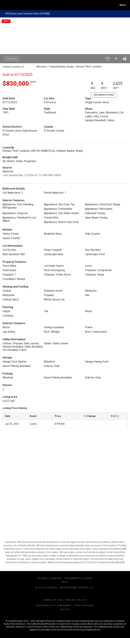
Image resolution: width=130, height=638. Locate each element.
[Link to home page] (4, 5)
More (123, 5)
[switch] (107, 59)
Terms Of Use (53, 600)
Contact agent (11, 59)
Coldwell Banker (49, 578)
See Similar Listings (104, 95)
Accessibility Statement (54, 605)
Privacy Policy (76, 600)
